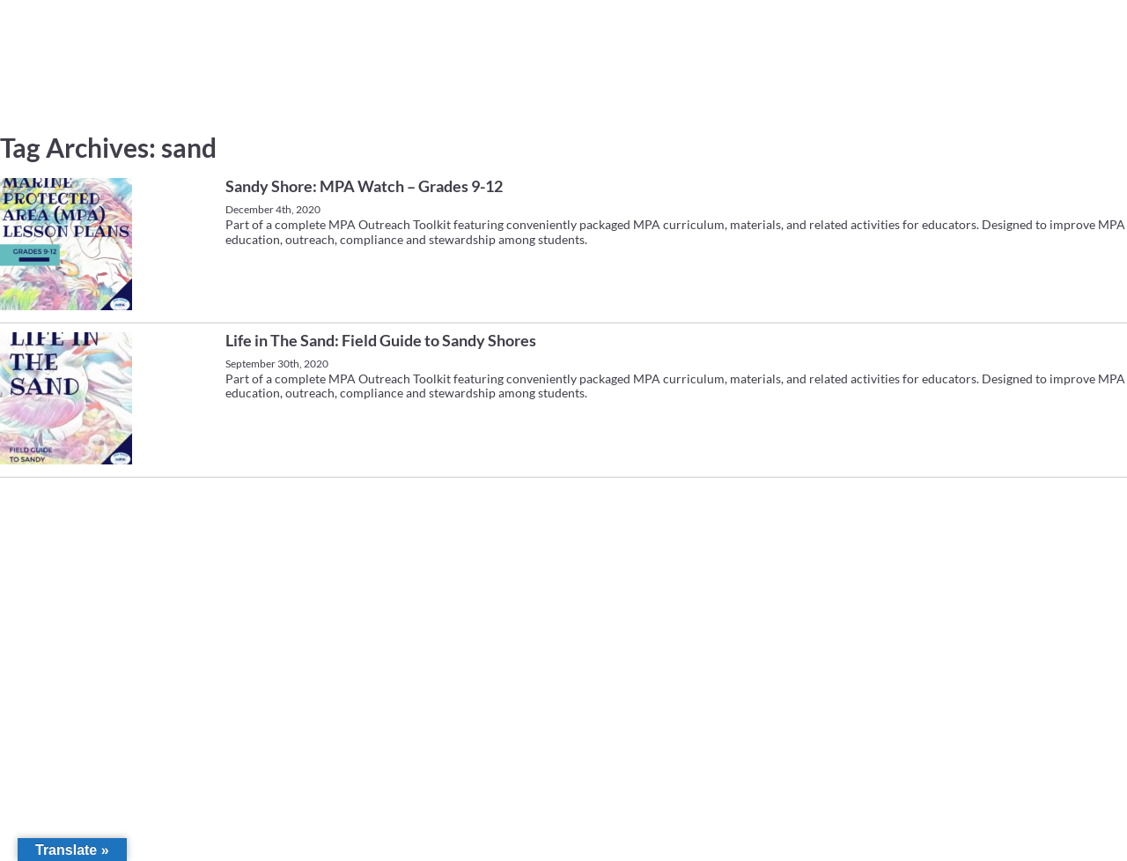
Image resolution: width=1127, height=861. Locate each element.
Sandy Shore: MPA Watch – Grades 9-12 (364, 186)
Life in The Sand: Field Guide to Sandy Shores (380, 340)
